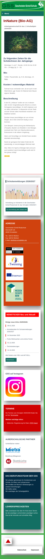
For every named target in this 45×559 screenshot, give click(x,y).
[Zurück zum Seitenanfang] (8, 541)
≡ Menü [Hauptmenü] (5, 14)
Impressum (35, 550)
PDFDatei (33, 423)
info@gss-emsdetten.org (19, 240)
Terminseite (14, 415)
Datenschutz (21, 550)
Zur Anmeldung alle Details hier (16, 209)
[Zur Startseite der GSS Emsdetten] (22, 5)
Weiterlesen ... (11, 360)
